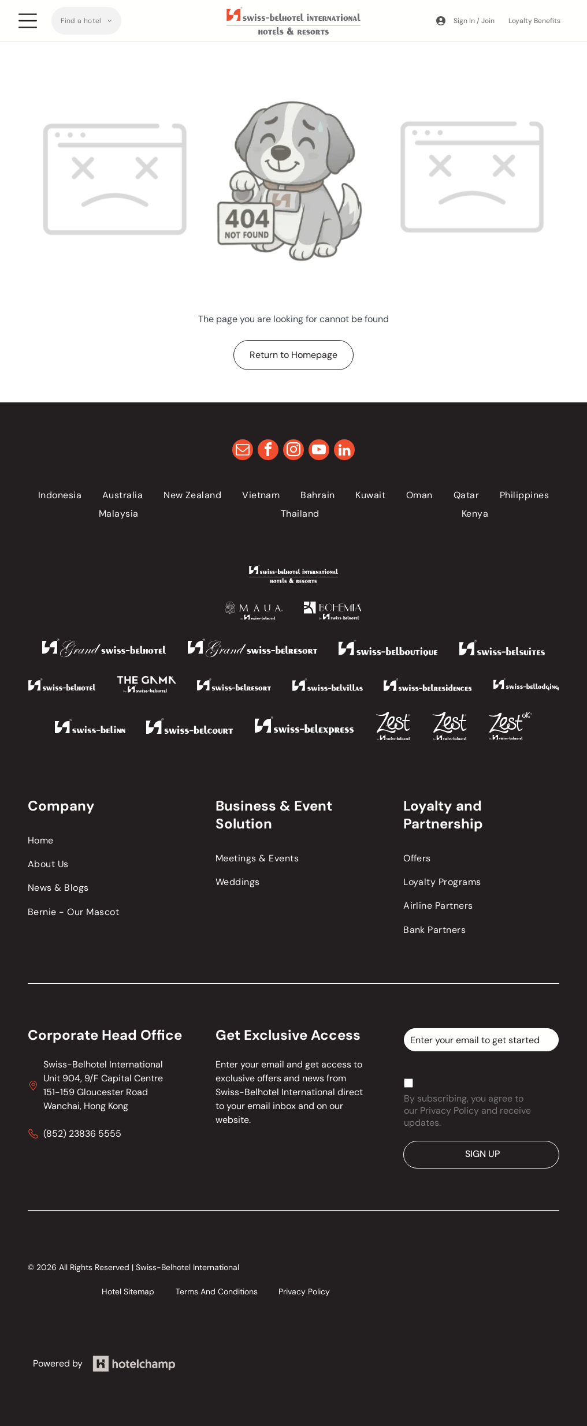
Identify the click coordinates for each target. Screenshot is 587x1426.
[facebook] (268, 451)
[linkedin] (344, 451)
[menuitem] (86, 21)
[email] (242, 451)
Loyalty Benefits (534, 20)
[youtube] (319, 451)
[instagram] (293, 451)
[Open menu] (27, 21)
